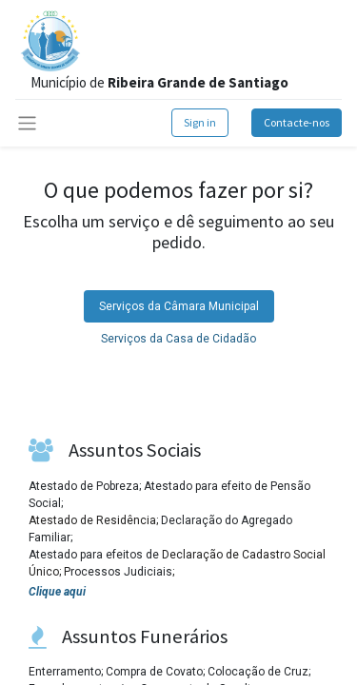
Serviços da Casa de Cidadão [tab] (178, 338)
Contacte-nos (296, 122)
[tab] (179, 306)
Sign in (200, 122)
